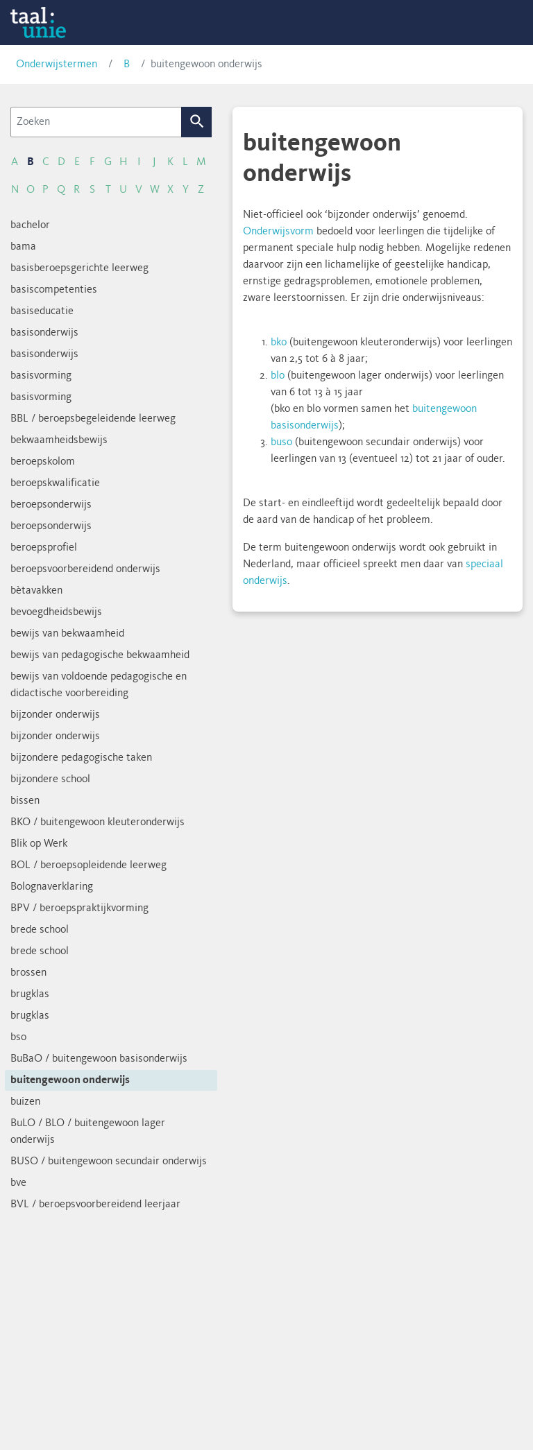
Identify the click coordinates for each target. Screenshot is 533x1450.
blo (278, 375)
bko (279, 342)
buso (281, 442)
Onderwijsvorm (278, 231)
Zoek (197, 122)
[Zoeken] (96, 122)
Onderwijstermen (56, 64)
